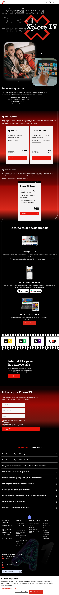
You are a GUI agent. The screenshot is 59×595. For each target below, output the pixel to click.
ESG (44, 528)
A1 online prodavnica (34, 523)
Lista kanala (37, 447)
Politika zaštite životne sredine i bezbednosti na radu (21, 540)
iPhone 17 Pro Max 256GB (6, 530)
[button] (50, 2)
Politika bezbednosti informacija (21, 536)
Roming (18, 528)
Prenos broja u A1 (20, 526)
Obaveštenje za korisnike (19, 544)
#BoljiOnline (46, 530)
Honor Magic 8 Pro (6, 532)
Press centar (46, 532)
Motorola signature (7, 536)
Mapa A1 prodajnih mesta (34, 532)
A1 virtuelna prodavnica (32, 526)
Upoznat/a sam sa (14, 421)
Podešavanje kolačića (21, 592)
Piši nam (7, 558)
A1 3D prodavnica (33, 529)
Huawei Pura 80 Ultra (7, 539)
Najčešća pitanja (23, 447)
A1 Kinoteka (46, 534)
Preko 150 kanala (13, 140)
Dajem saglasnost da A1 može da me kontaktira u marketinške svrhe (13, 425)
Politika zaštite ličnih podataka (21, 533)
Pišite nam (7, 567)
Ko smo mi (45, 523)
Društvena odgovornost (49, 526)
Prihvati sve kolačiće (36, 592)
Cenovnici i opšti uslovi (21, 530)
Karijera (45, 536)
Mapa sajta (46, 538)
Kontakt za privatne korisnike (12, 554)
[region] (29, 585)
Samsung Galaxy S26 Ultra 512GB (7, 526)
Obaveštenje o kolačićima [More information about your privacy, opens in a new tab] (9, 588)
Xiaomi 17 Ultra (6, 534)
